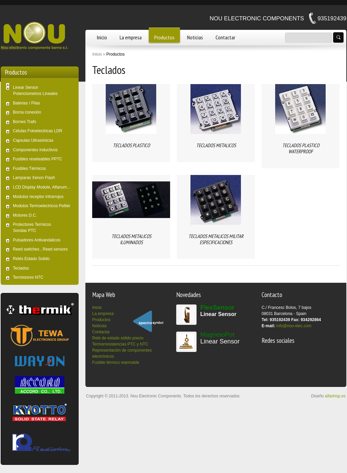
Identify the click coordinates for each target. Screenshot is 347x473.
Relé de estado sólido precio (117, 338)
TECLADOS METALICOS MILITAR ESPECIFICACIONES (215, 239)
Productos (164, 37)
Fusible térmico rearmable (115, 362)
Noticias (195, 37)
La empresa (131, 37)
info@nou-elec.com (293, 325)
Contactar (225, 37)
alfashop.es (335, 396)
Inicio (102, 37)
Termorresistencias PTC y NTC (120, 344)
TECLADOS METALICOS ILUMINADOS (131, 239)
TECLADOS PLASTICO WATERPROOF (300, 148)
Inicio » (98, 54)
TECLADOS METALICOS (216, 145)
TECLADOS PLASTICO (131, 145)
